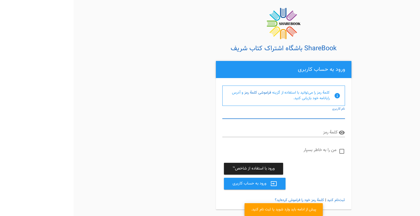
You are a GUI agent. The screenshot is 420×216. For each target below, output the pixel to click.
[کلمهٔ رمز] (206, 132)
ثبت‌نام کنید (262, 200)
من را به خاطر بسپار (246, 150)
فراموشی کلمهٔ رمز (184, 93)
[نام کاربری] (210, 114)
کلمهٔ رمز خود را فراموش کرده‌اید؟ (225, 200)
